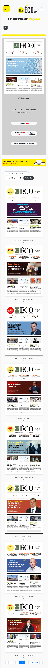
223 (31, 662)
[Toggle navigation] (6, 28)
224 (36, 662)
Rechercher (29, 178)
